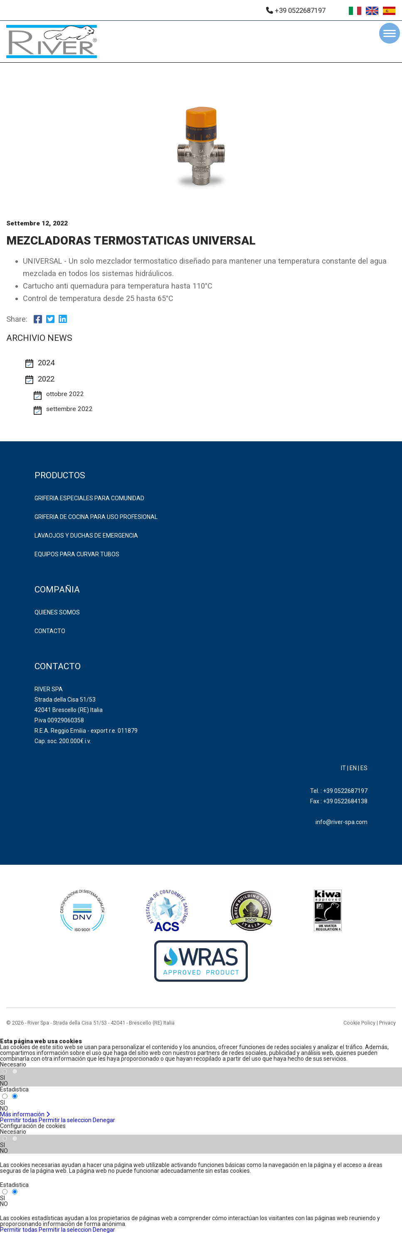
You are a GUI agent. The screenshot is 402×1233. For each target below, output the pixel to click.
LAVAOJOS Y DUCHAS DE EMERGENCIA (86, 535)
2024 (46, 362)
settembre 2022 (69, 409)
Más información (25, 1114)
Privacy (387, 1023)
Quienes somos (57, 612)
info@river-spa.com (341, 822)
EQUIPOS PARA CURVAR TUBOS (77, 554)
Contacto (50, 631)
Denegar (104, 1120)
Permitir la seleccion (65, 1120)
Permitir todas (18, 1120)
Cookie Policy (359, 1023)
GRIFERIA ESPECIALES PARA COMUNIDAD (89, 498)
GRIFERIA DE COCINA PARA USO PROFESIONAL (96, 517)
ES (363, 768)
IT (343, 768)
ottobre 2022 (65, 394)
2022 (46, 379)
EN (353, 768)
